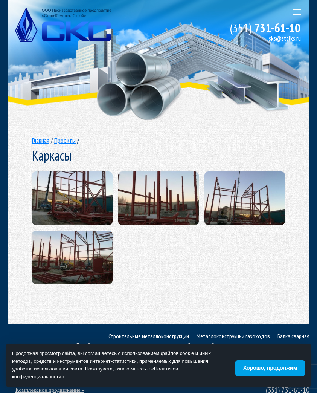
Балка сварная (293, 336)
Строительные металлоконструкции (148, 336)
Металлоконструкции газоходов (233, 336)
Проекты (65, 140)
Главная (40, 140)
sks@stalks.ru (285, 38)
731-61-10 (265, 28)
